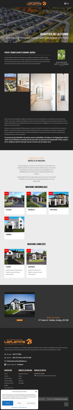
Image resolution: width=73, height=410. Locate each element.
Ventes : (17, 357)
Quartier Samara (8, 378)
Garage (20, 376)
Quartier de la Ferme (8, 383)
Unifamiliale (21, 383)
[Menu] (68, 3)
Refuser (19, 403)
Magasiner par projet (23, 374)
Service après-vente (8, 388)
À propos (6, 376)
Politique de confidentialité (23, 407)
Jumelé (20, 378)
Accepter (7, 403)
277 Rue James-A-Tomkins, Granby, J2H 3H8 (45, 376)
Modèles (6, 385)
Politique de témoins (15, 407)
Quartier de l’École (8, 381)
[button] (36, 391)
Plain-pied (21, 381)
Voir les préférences (31, 403)
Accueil (5, 374)
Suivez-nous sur (13, 364)
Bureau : (12, 354)
